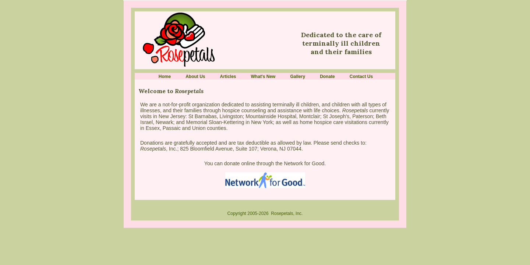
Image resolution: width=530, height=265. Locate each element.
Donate (327, 76)
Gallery (297, 76)
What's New (263, 76)
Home (165, 76)
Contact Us (361, 76)
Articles (228, 76)
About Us (195, 76)
